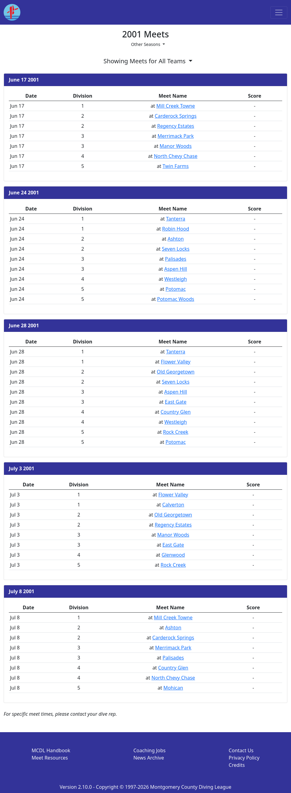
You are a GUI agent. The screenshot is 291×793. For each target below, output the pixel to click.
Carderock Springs (175, 116)
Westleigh (175, 279)
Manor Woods (175, 146)
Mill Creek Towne (175, 106)
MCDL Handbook (51, 750)
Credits (237, 765)
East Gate (176, 401)
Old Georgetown (176, 371)
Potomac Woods (175, 299)
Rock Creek (175, 432)
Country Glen (175, 412)
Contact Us (241, 750)
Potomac (176, 289)
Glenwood (173, 554)
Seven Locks (176, 248)
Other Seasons (146, 44)
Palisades (175, 259)
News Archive (148, 757)
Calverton (173, 504)
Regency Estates (175, 126)
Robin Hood (175, 228)
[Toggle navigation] (278, 12)
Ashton (175, 238)
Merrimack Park (175, 136)
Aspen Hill (175, 269)
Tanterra (175, 218)
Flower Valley (176, 361)
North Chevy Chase (175, 156)
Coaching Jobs (149, 750)
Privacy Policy (244, 757)
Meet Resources (50, 757)
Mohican (173, 687)
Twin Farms (176, 166)
